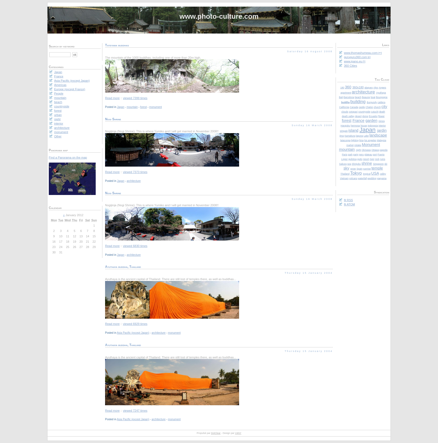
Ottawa (375, 150)
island (353, 130)
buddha (345, 102)
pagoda (383, 150)
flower (381, 116)
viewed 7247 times (135, 410)
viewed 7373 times (135, 172)
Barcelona (349, 97)
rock (377, 159)
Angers (382, 87)
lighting (355, 140)
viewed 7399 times (135, 98)
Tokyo (356, 173)
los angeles (370, 140)
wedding (372, 178)
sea (349, 164)
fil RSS (348, 200)
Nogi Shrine (113, 119)
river (372, 159)
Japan (367, 129)
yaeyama (382, 178)
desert (358, 116)
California (344, 107)
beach (358, 97)
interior (382, 125)
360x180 (357, 87)
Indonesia (373, 125)
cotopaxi (353, 111)
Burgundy (372, 102)
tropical (366, 173)
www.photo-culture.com (218, 16)
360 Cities (350, 65)
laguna (359, 135)
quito (359, 159)
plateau (368, 154)
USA (375, 173)
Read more (112, 98)
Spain (360, 168)
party (356, 154)
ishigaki (344, 131)
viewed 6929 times (135, 323)
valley (383, 173)
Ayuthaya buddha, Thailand (123, 267)
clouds (345, 111)
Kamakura (349, 135)
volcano (353, 178)
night (358, 150)
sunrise (367, 168)
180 (342, 87)
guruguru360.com (355, 57)
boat (373, 97)
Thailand (345, 173)
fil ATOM (349, 204)
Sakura (343, 164)
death (382, 111)
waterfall (362, 178)
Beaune (366, 97)
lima (361, 140)
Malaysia (381, 140)
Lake (366, 135)
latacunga (345, 140)
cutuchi (374, 111)
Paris (344, 154)
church (377, 107)
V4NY (238, 433)
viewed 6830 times (135, 245)
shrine (366, 163)
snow (353, 168)
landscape (378, 135)
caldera (381, 102)
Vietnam (344, 178)
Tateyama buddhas (117, 45)
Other (58, 136)
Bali (341, 97)
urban (58, 115)
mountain (347, 149)
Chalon (369, 107)
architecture (363, 91)
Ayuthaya (381, 92)
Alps (375, 87)
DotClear (216, 433)
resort (366, 159)
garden (371, 120)
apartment (345, 92)
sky (346, 168)
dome (365, 116)
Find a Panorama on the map (68, 157)
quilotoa (352, 159)
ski (385, 164)
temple (377, 168)
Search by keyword (62, 46)
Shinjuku (356, 164)
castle (362, 107)
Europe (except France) (69, 89)
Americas (60, 85)
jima (342, 135)
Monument (371, 144)
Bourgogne (381, 97)
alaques (369, 87)
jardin (382, 130)
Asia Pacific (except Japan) (133, 332)
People (58, 93)
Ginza (381, 121)
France (358, 120)
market (350, 145)
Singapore (378, 164)
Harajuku (345, 125)
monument (155, 107)
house (364, 125)
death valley (348, 116)
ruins (382, 159)
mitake (357, 145)
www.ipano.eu (353, 61)
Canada (354, 107)
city (384, 106)
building (358, 101)
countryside (364, 111)
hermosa (355, 125)
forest (346, 120)
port (375, 154)
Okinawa (366, 150)
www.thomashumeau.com (361, 52)
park (350, 154)
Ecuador (373, 116)
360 (348, 87)
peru (361, 154)
